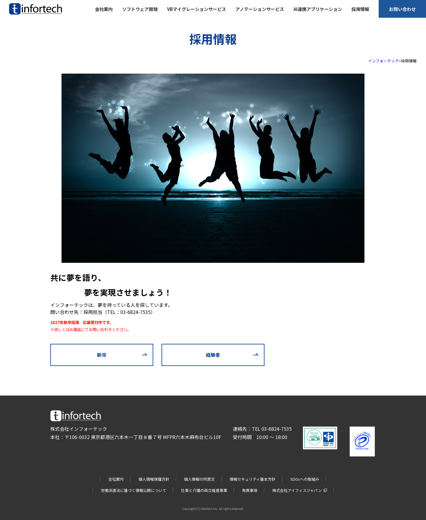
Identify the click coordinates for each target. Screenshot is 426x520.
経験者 (213, 354)
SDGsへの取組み (304, 479)
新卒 (101, 354)
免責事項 (249, 490)
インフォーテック (383, 61)
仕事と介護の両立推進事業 (204, 490)
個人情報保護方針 (153, 479)
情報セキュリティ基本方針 (252, 479)
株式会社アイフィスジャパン (297, 490)
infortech (17, 14)
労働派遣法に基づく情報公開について (133, 490)
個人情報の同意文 (199, 479)
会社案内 (116, 479)
